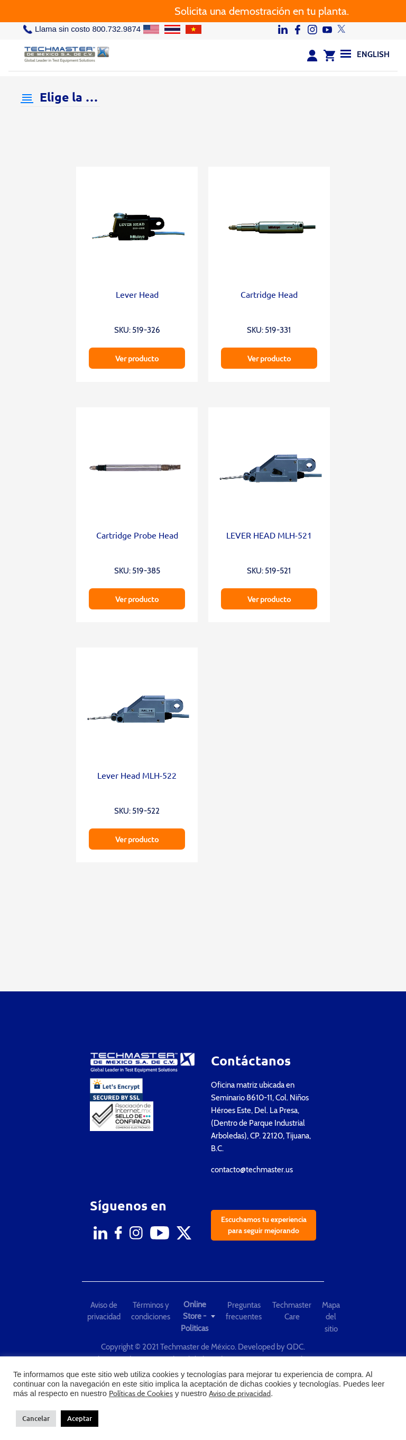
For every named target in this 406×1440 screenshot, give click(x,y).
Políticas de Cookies (141, 1393)
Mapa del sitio (331, 1317)
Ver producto (137, 358)
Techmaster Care (291, 1311)
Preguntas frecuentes (244, 1311)
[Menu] (345, 53)
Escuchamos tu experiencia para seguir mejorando (264, 1225)
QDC (295, 1347)
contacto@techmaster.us (252, 1169)
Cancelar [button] (36, 1418)
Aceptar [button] (79, 1418)
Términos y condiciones (150, 1311)
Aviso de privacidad (104, 1311)
